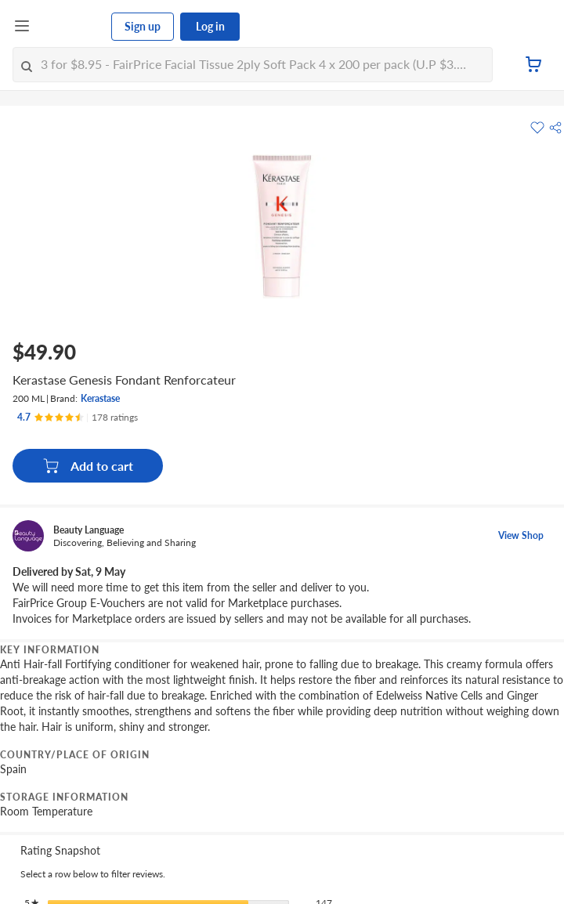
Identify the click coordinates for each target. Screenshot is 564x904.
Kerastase (100, 398)
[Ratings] (78, 417)
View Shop (521, 535)
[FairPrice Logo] (71, 26)
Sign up (143, 26)
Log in (210, 26)
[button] (555, 127)
